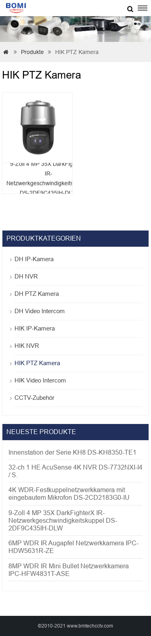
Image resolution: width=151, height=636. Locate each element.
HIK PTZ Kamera (37, 363)
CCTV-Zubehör (34, 397)
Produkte (32, 52)
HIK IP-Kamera (34, 328)
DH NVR (26, 276)
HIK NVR (26, 345)
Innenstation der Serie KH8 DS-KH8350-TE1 (72, 452)
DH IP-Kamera (34, 259)
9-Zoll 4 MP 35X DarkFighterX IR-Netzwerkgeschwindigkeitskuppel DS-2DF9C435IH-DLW (62, 520)
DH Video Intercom (39, 311)
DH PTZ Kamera (36, 293)
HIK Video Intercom (40, 380)
